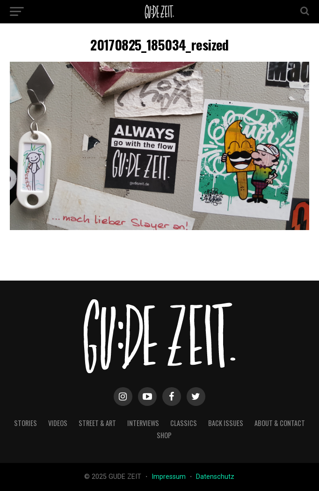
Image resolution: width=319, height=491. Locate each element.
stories (25, 423)
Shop (164, 435)
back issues (225, 423)
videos (57, 423)
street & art (97, 423)
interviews (143, 423)
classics (183, 423)
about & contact (279, 423)
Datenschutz (215, 477)
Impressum (170, 477)
